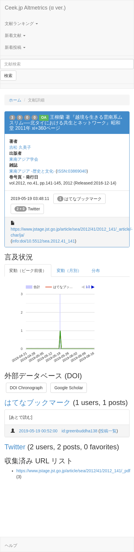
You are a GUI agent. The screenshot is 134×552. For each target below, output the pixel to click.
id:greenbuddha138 (80, 431)
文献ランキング (21, 23)
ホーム (15, 100)
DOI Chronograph (26, 387)
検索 (8, 75)
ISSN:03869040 (72, 171)
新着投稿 (15, 47)
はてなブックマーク (79, 198)
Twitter (27, 209)
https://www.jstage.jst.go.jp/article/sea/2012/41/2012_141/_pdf (73, 470)
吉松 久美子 (20, 147)
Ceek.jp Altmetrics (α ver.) (35, 8)
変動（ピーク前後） (28, 270)
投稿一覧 (108, 431)
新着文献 (15, 35)
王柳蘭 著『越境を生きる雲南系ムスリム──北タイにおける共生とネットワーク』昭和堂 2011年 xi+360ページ (65, 123)
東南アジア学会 (23, 159)
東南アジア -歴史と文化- (32, 171)
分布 (96, 270)
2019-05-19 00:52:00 (38, 431)
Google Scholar (68, 387)
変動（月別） (69, 270)
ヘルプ (11, 545)
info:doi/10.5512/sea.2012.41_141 (43, 241)
